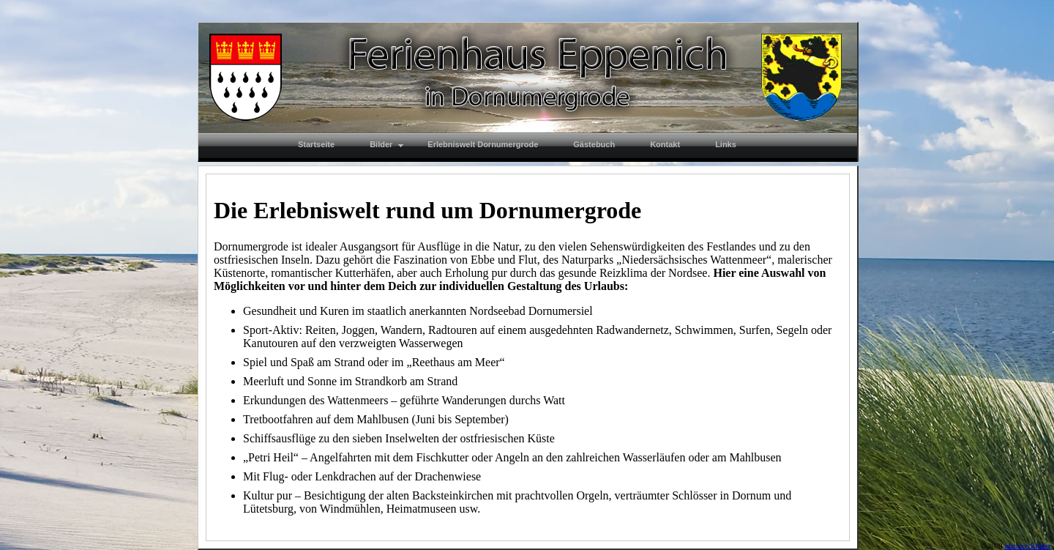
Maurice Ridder (1027, 546)
